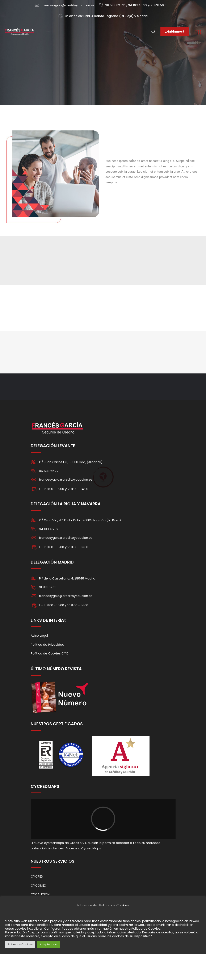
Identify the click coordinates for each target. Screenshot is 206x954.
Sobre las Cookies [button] (20, 944)
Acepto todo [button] (48, 944)
